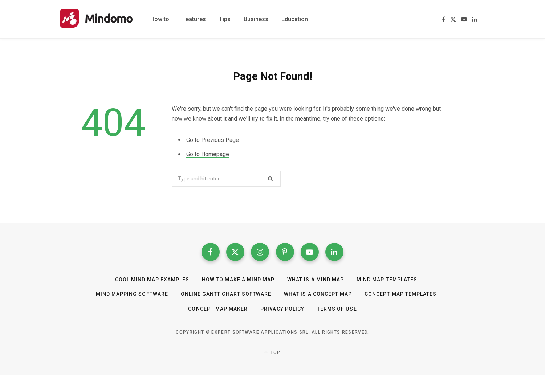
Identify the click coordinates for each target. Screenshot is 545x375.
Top (272, 352)
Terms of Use (337, 309)
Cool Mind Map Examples (152, 279)
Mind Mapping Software (132, 294)
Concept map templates (400, 294)
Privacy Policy (283, 309)
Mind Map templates (387, 279)
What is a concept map (318, 294)
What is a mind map (315, 279)
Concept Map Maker (218, 309)
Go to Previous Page (212, 139)
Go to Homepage (207, 154)
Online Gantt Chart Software (226, 294)
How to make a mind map (238, 279)
